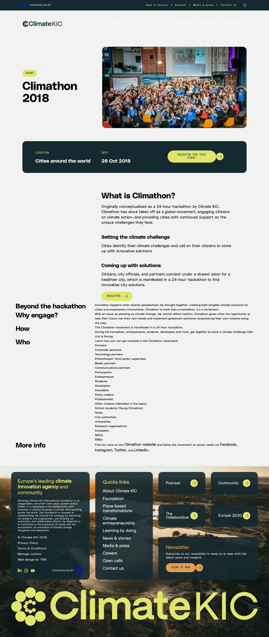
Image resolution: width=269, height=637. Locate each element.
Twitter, (121, 450)
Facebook (228, 445)
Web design (26, 559)
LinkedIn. (141, 450)
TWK (43, 559)
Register (113, 296)
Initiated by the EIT (63, 570)
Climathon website (140, 445)
